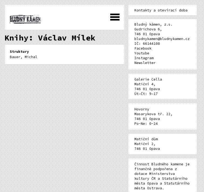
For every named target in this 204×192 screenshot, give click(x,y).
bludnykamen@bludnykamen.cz (162, 39)
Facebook (142, 48)
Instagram (144, 58)
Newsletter (145, 63)
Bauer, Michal (23, 54)
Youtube (141, 53)
